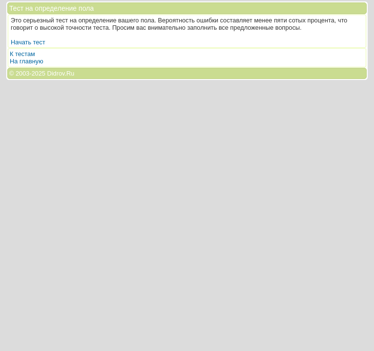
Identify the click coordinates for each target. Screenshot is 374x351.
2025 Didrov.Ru (53, 73)
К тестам (22, 54)
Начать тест (28, 42)
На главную (26, 61)
